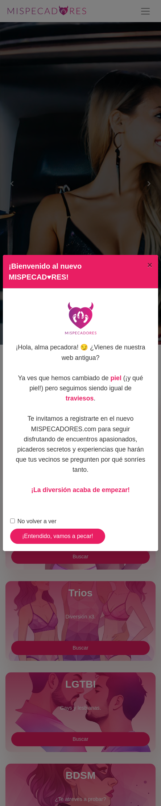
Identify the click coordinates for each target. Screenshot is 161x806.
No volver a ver (37, 521)
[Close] (149, 265)
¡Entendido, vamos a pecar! (57, 536)
